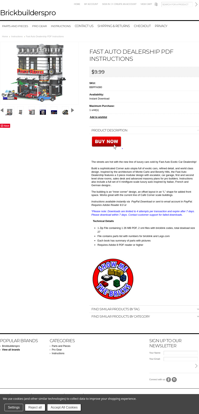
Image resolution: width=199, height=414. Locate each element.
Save (6, 126)
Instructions (61, 26)
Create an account (125, 4)
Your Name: (155, 353)
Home (77, 4)
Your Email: (154, 359)
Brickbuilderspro (11, 346)
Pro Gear (39, 26)
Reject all (35, 407)
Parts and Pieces (15, 26)
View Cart (146, 4)
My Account (91, 4)
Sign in (106, 4)
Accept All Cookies (64, 407)
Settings (14, 407)
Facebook (168, 379)
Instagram (174, 379)
